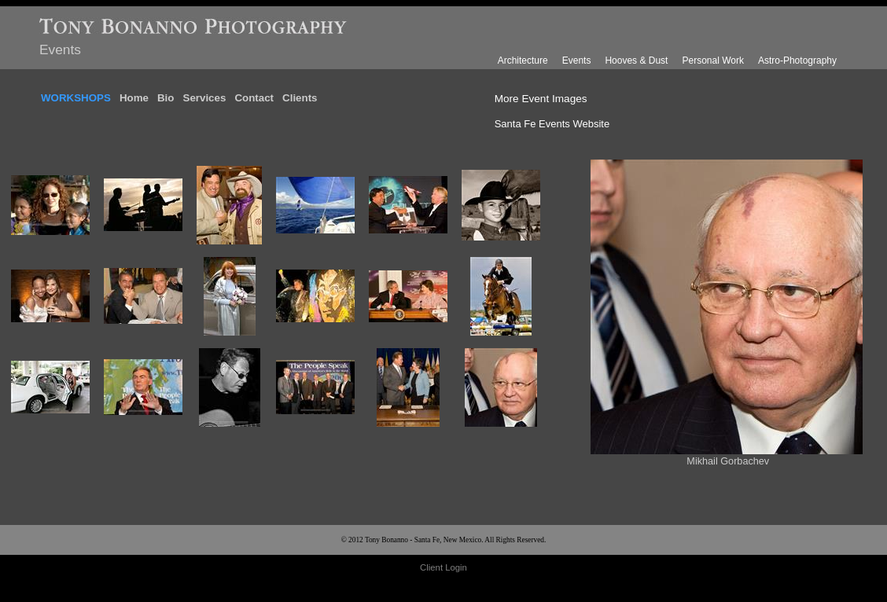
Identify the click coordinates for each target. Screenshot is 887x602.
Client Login (443, 567)
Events (576, 60)
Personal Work (712, 60)
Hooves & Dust (636, 60)
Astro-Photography (797, 60)
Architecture (523, 60)
